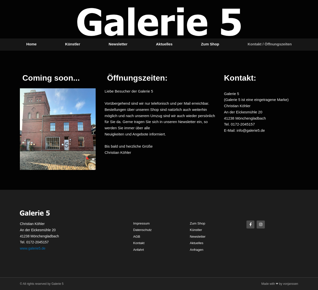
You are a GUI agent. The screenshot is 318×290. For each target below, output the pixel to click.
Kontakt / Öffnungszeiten (270, 44)
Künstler (72, 44)
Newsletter (118, 44)
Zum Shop (210, 44)
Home (31, 44)
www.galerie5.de (32, 248)
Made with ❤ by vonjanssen (279, 284)
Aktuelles (164, 44)
